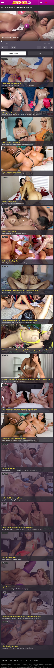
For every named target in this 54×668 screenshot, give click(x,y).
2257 (26, 660)
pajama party (14, 263)
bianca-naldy (14, 529)
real (3, 529)
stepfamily (20, 618)
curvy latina (21, 352)
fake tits (22, 85)
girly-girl (16, 500)
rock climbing (21, 381)
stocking (11, 589)
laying (26, 589)
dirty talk (9, 381)
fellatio (12, 648)
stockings (24, 263)
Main (2, 7)
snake (28, 440)
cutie (16, 589)
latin (14, 203)
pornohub (16, 85)
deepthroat (25, 648)
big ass (24, 233)
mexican (10, 292)
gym (28, 500)
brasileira (4, 292)
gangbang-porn (6, 470)
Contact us (4, 660)
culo (3, 233)
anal (34, 322)
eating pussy (5, 648)
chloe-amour (19, 174)
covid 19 (9, 203)
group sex (5, 411)
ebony (20, 559)
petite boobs (28, 322)
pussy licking (9, 233)
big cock (21, 322)
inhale (4, 174)
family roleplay (6, 618)
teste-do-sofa (40, 529)
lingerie (27, 352)
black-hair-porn (34, 470)
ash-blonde (18, 648)
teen (11, 559)
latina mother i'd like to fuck (24, 411)
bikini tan (21, 589)
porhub (11, 85)
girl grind (4, 500)
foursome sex (14, 322)
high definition (6, 322)
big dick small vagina (12, 440)
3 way (15, 233)
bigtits (8, 263)
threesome (5, 85)
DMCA (22, 660)
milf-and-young (37, 114)
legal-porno (19, 470)
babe (23, 203)
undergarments (29, 85)
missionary (29, 292)
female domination (28, 144)
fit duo (4, 381)
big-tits (4, 144)
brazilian (7, 529)
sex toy (32, 352)
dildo (7, 559)
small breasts (12, 411)
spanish (20, 144)
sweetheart (5, 589)
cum (40, 618)
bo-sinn (13, 470)
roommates (14, 352)
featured (33, 440)
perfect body (22, 292)
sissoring (10, 500)
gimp (15, 144)
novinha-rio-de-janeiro (8, 114)
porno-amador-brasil (26, 114)
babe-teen (17, 114)
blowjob (14, 381)
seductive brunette (38, 411)
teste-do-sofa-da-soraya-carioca (27, 529)
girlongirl (18, 203)
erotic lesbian (6, 352)
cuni (20, 263)
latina (3, 263)
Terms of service (13, 660)
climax (19, 233)
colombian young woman (31, 618)
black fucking (22, 440)
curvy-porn (26, 470)
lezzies (4, 203)
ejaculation (10, 144)
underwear (32, 174)
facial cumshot (11, 174)
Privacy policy (34, 660)
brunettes (26, 174)
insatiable (13, 618)
